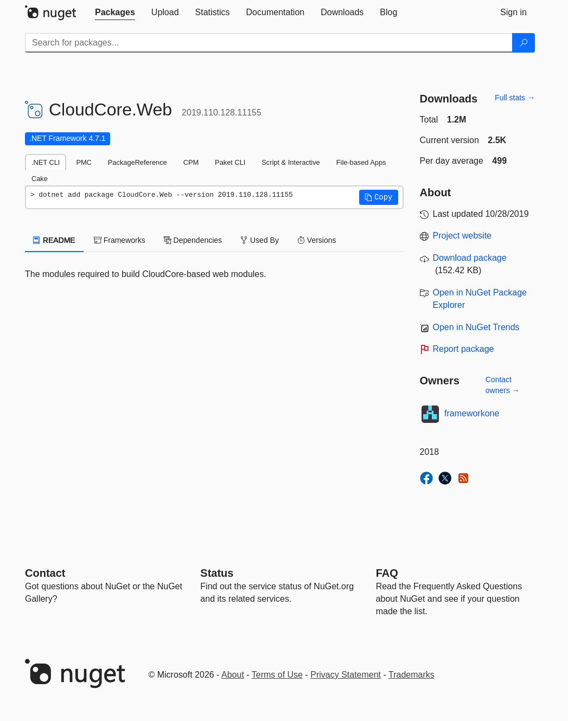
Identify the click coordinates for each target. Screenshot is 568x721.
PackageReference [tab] (137, 162)
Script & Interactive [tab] (290, 162)
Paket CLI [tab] (230, 162)
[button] (378, 197)
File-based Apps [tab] (361, 162)
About (232, 674)
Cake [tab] (39, 179)
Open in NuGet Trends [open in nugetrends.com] (476, 327)
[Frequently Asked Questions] (387, 573)
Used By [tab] (259, 240)
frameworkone (471, 413)
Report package (463, 348)
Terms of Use (277, 674)
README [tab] (54, 240)
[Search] (523, 43)
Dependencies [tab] (193, 240)
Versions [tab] (316, 240)
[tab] (115, 12)
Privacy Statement (345, 674)
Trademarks (411, 674)
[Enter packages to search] (269, 43)
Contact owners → (503, 385)
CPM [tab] (191, 162)
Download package (470, 257)
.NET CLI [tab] (45, 162)
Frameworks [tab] (119, 240)
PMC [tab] (83, 162)
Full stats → (515, 97)
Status (216, 573)
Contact (45, 573)
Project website (462, 235)
